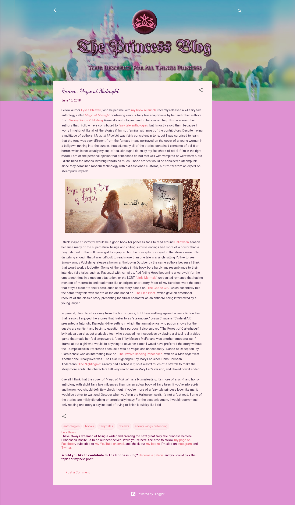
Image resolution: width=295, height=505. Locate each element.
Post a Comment (78, 472)
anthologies (71, 426)
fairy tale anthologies (133, 125)
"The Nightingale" (89, 364)
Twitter (66, 448)
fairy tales (106, 426)
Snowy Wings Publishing (86, 120)
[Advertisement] (228, 144)
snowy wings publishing (151, 426)
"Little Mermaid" (146, 278)
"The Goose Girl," (158, 288)
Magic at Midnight (97, 115)
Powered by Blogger (147, 494)
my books (153, 444)
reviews (124, 426)
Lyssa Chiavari (91, 110)
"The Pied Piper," (145, 293)
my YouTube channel (109, 444)
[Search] (239, 11)
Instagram (185, 444)
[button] (200, 90)
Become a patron (151, 455)
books (89, 426)
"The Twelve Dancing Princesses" (140, 354)
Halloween (181, 242)
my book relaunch (143, 110)
